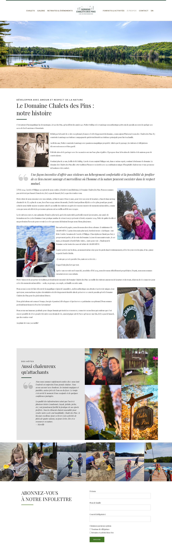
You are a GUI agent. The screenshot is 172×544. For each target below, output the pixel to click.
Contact (143, 11)
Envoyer (96, 539)
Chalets (30, 11)
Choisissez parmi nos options (100, 526)
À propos (131, 11)
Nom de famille (95, 503)
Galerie (41, 11)
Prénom (93, 491)
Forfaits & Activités (113, 11)
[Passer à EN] (152, 10)
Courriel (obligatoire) (120, 517)
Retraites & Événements (60, 11)
